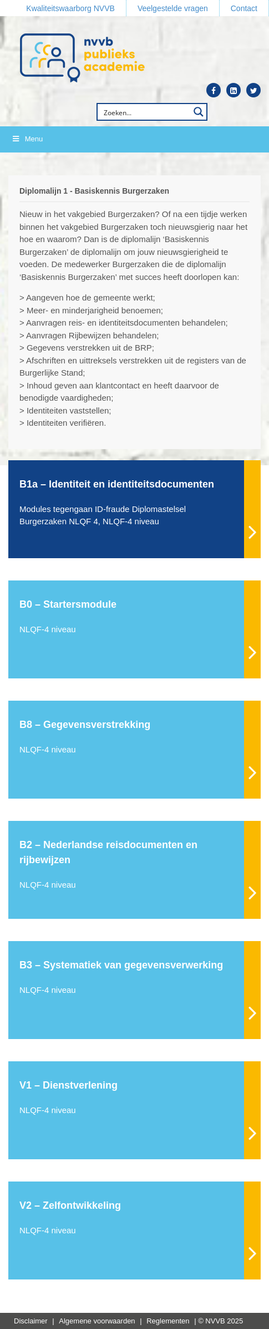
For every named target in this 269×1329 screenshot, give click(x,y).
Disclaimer (31, 1321)
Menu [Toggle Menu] (27, 139)
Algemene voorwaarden (97, 1321)
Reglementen (167, 1321)
